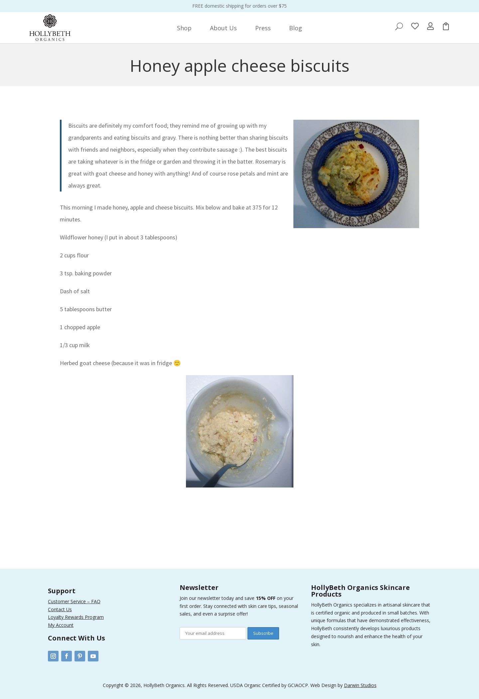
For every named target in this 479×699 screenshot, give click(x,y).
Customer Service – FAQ (74, 601)
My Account (61, 625)
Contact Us (60, 609)
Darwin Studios (360, 685)
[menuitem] (184, 28)
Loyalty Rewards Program (76, 617)
